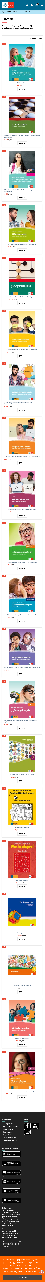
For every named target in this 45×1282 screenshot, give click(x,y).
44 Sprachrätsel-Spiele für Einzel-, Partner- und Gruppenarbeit (22, 667)
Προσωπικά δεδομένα (10, 1137)
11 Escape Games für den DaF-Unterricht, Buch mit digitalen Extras (22, 1091)
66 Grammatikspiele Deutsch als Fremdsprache (22, 297)
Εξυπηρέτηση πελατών (10, 1126)
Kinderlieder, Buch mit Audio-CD (22, 985)
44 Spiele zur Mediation (22, 1038)
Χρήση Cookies (8, 1135)
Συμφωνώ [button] (22, 1278)
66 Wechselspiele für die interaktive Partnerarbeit (22, 244)
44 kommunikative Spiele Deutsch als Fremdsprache (22, 562)
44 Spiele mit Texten (22, 83)
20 (40, 38)
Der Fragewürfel (21, 933)
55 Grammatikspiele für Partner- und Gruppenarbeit (22, 509)
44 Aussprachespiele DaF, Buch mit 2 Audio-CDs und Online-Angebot (20, 721)
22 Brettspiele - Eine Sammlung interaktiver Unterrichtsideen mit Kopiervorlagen (22, 136)
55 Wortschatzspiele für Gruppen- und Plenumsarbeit (22, 349)
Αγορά (22, 89)
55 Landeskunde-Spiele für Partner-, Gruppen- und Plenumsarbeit (18, 403)
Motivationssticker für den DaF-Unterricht (22, 774)
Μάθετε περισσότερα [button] (27, 1272)
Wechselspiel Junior (22, 880)
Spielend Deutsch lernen (22, 827)
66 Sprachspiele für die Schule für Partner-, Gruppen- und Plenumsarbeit (20, 190)
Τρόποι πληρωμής (9, 1129)
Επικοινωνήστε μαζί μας (11, 1140)
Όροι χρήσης (7, 1132)
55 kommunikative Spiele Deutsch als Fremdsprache (22, 615)
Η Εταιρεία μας (8, 1124)
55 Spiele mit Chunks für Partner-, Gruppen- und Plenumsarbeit (22, 456)
